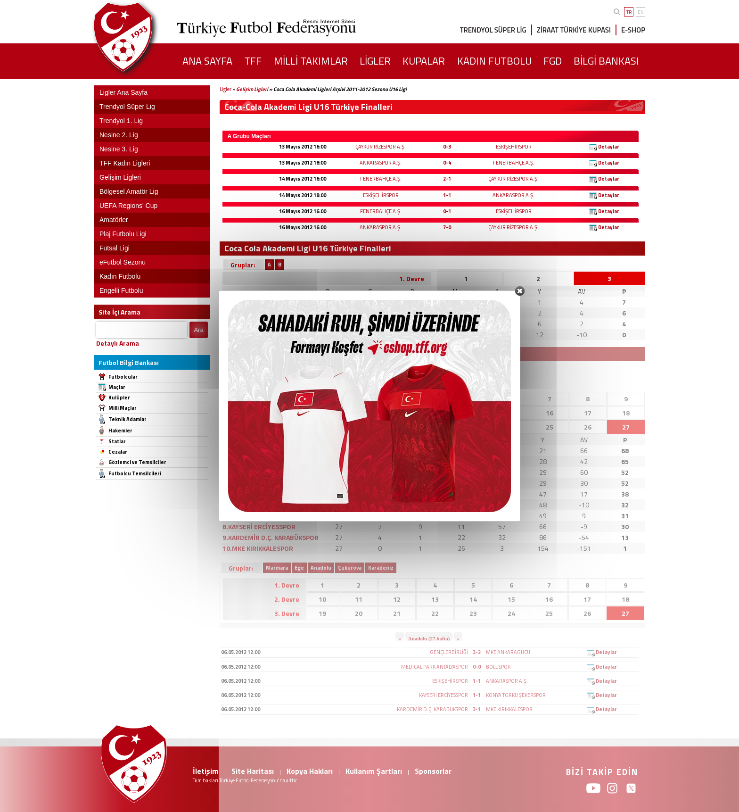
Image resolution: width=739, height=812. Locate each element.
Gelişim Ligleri (252, 89)
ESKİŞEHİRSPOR (514, 146)
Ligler (225, 89)
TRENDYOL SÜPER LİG (493, 30)
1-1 (447, 195)
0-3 (447, 146)
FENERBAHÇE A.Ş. (513, 162)
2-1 (447, 178)
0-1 (447, 211)
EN (641, 12)
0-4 (447, 162)
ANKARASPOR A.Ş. (381, 162)
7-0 (447, 227)
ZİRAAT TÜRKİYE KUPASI (574, 30)
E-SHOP (633, 30)
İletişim (206, 771)
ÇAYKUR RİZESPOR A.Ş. (380, 146)
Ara (199, 329)
